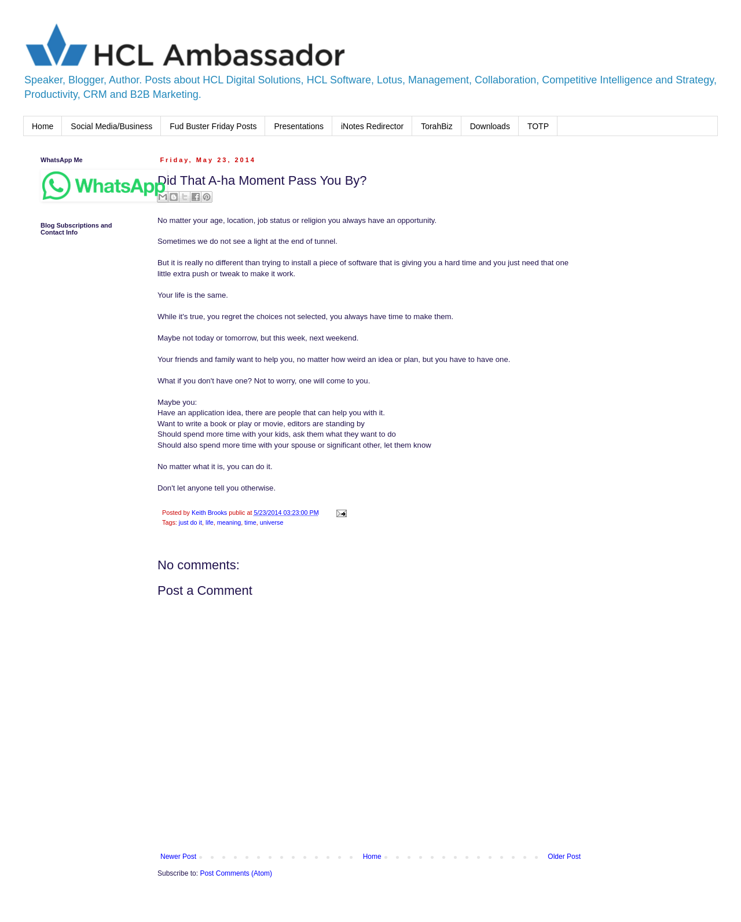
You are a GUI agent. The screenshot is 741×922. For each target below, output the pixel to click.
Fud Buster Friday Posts (213, 126)
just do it (190, 522)
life (210, 522)
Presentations (299, 126)
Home (42, 126)
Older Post (564, 857)
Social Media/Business (111, 126)
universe (272, 522)
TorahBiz (436, 126)
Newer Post (178, 857)
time (250, 522)
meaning (229, 522)
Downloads (490, 126)
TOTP (538, 126)
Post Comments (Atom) (236, 873)
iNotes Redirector (372, 126)
